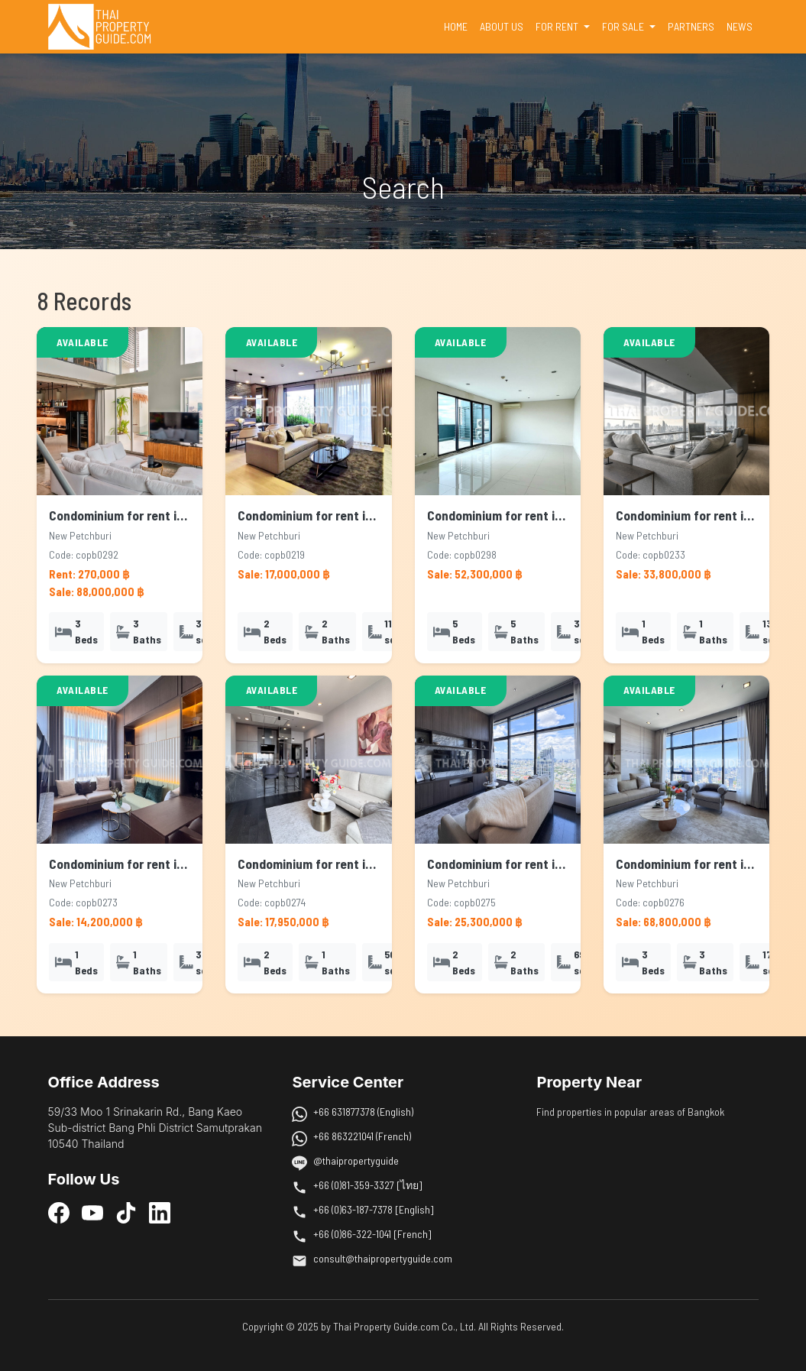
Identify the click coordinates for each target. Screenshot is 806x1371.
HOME (459, 25)
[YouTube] (92, 1212)
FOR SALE (624, 26)
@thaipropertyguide (356, 1160)
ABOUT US (501, 26)
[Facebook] (59, 1212)
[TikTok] (126, 1212)
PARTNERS (691, 26)
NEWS (740, 26)
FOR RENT (558, 26)
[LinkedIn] (159, 1212)
